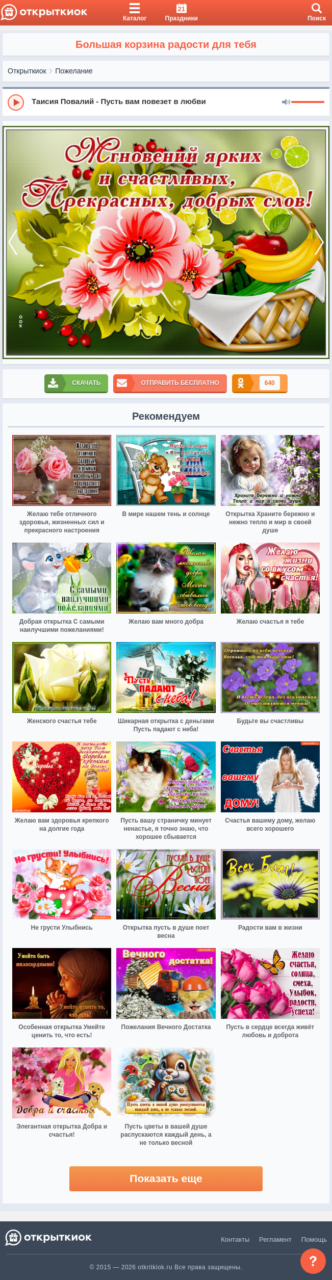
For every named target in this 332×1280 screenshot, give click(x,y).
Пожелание (74, 71)
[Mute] (286, 102)
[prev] (12, 243)
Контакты (235, 1239)
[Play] (16, 102)
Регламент (275, 1239)
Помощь (314, 1239)
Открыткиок (27, 71)
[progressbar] (307, 102)
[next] (319, 243)
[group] (166, 102)
